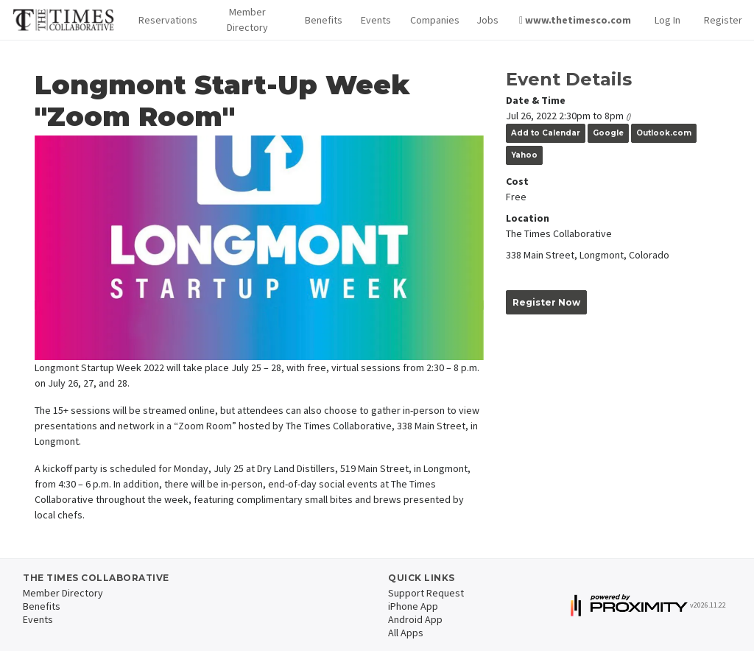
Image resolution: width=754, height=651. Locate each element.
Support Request (426, 592)
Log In (667, 20)
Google (608, 133)
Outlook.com (663, 133)
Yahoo (524, 155)
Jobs (486, 20)
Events (374, 20)
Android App (415, 619)
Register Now (546, 302)
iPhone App (413, 606)
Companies (431, 20)
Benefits (321, 20)
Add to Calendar (545, 133)
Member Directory (247, 19)
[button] (163, 20)
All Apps (405, 632)
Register (723, 20)
